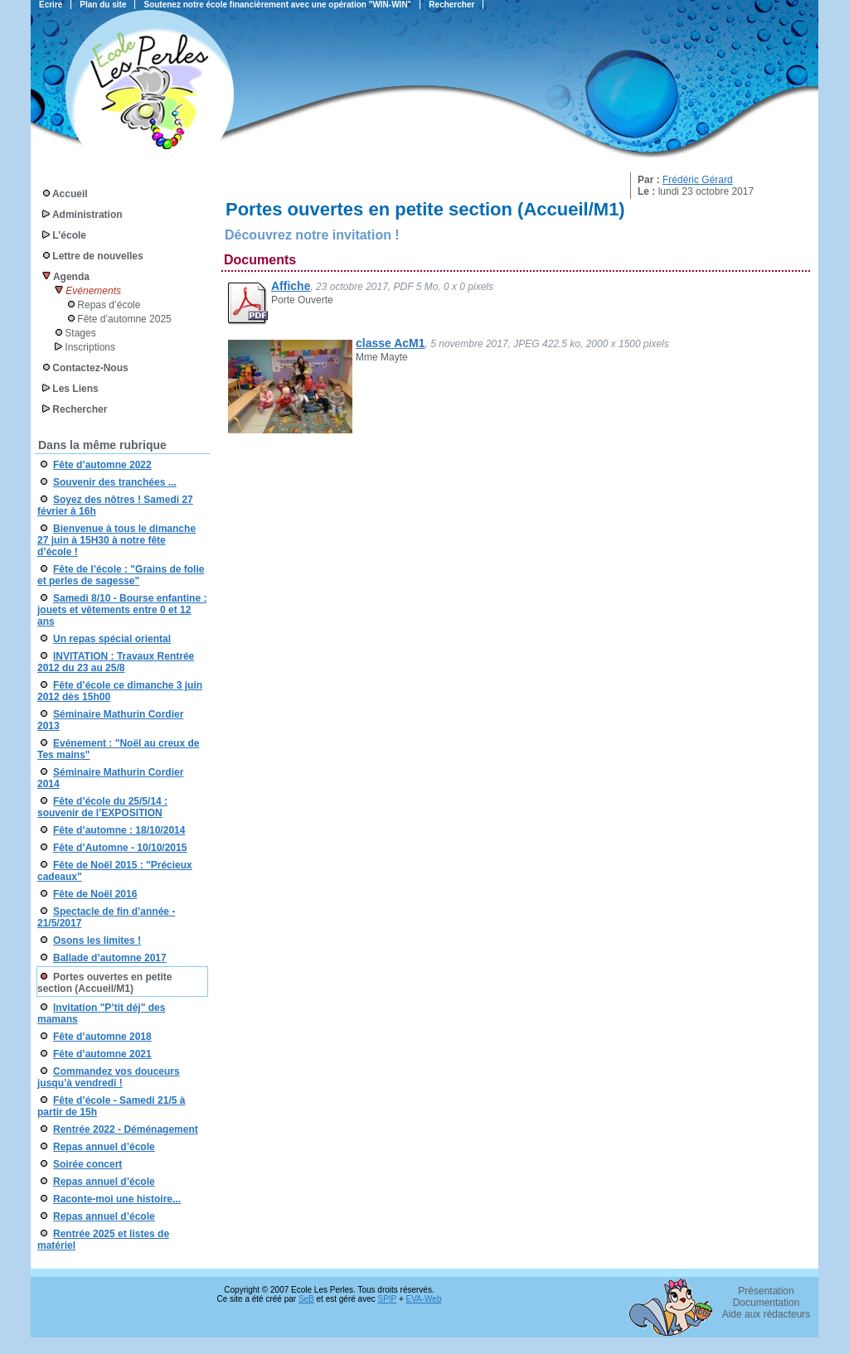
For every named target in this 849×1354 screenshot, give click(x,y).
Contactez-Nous (90, 368)
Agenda (71, 277)
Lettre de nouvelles (97, 256)
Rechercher (79, 409)
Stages (80, 333)
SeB (306, 1298)
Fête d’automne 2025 (124, 319)
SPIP (387, 1298)
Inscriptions (90, 347)
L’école (69, 235)
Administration (87, 214)
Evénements (93, 291)
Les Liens (75, 388)
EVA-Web (424, 1298)
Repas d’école (108, 305)
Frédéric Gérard (697, 180)
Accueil (70, 194)
